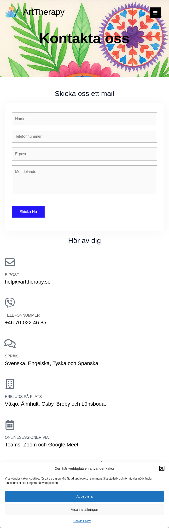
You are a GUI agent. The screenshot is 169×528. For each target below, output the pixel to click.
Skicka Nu (28, 212)
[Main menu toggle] (155, 12)
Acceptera (84, 496)
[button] (161, 468)
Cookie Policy (82, 521)
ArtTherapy (43, 12)
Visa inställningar (84, 509)
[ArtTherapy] (12, 12)
